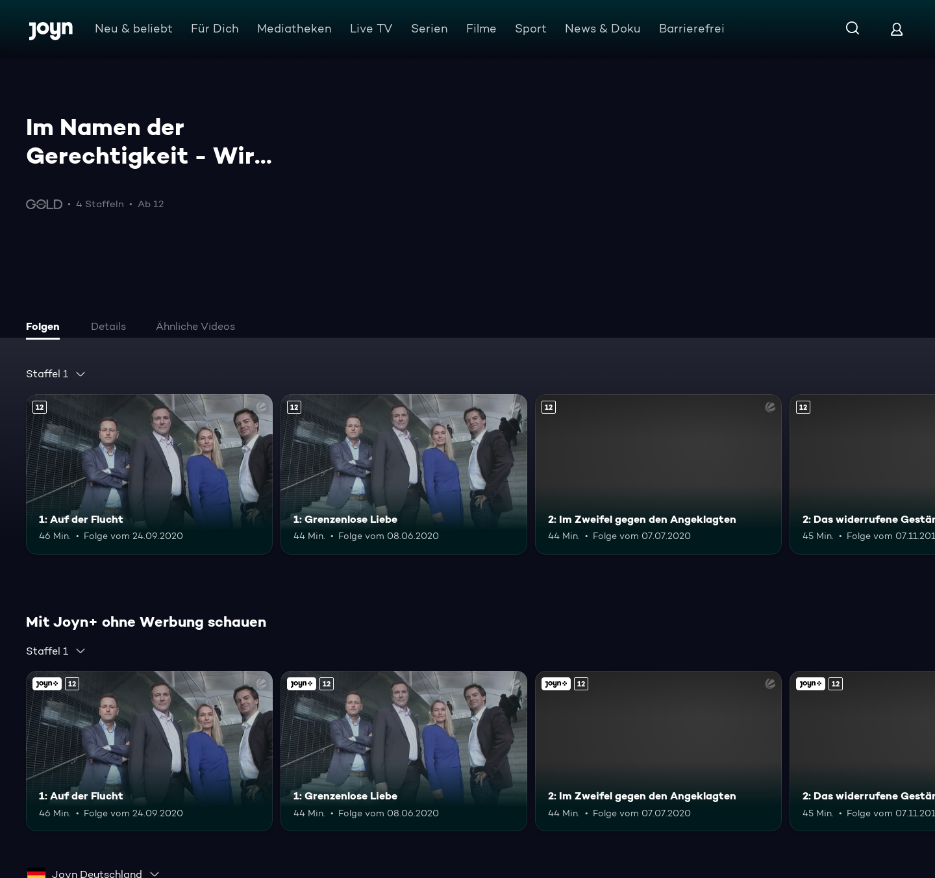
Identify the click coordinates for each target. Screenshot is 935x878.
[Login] (897, 29)
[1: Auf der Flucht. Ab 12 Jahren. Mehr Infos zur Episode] (149, 474)
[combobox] (56, 374)
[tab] (46, 328)
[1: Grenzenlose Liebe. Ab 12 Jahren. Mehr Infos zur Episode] (403, 474)
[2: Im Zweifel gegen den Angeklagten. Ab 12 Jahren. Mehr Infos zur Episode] (658, 474)
